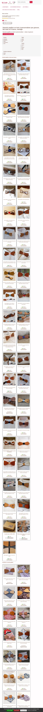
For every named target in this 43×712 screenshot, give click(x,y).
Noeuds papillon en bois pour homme (9, 57)
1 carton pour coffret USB (9, 533)
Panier (38, 2)
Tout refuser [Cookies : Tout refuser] (16, 710)
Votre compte (34, 2)
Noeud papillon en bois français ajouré (23, 199)
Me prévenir (9, 411)
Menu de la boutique (7, 23)
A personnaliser (9, 79)
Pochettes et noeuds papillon (7, 562)
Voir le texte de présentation (8, 34)
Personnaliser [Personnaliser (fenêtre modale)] (23, 710)
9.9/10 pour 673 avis (8, 18)
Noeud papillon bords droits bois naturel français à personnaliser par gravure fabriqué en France (9, 74)
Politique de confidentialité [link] (32, 710)
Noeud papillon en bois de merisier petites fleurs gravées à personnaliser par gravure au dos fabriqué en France (9, 346)
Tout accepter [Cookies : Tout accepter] (10, 710)
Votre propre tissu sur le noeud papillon (23, 534)
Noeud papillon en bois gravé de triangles (23, 430)
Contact (5, 20)
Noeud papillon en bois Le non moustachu (9, 451)
